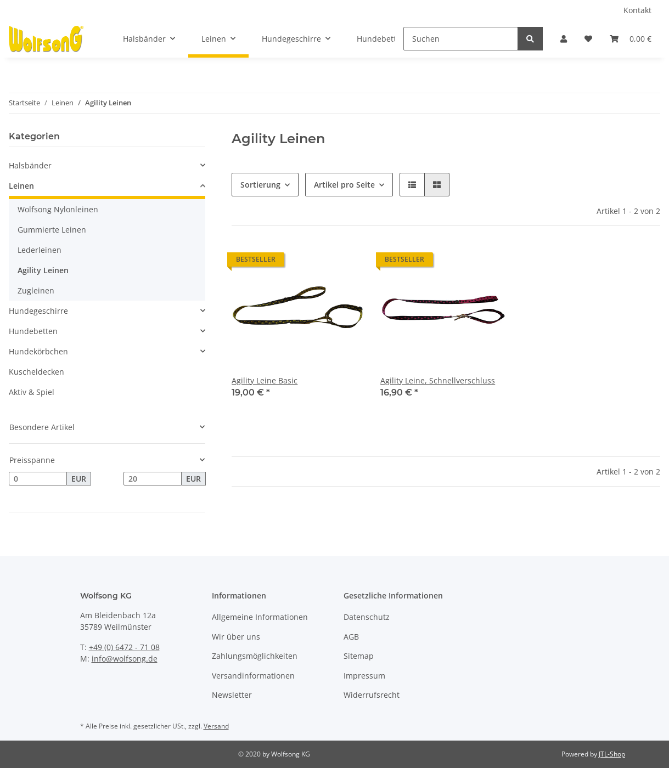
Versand (216, 726)
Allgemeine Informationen (260, 617)
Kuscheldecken (36, 371)
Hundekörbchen (38, 351)
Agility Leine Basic (264, 380)
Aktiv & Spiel (31, 392)
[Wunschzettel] (588, 39)
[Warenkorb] (630, 39)
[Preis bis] (152, 479)
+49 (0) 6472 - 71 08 (124, 647)
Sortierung (260, 184)
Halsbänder (30, 165)
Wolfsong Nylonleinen (58, 209)
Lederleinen (39, 250)
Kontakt (637, 10)
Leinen (21, 185)
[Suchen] (460, 38)
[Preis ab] (38, 479)
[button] (564, 39)
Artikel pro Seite (344, 184)
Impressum (364, 675)
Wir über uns (236, 636)
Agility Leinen (43, 270)
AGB (351, 636)
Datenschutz (367, 617)
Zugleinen (36, 290)
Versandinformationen (253, 675)
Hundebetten (33, 331)
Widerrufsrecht (372, 695)
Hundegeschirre (38, 311)
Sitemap (359, 656)
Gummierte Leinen (52, 229)
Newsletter (232, 695)
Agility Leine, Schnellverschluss (437, 380)
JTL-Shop (612, 754)
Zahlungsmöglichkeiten (254, 656)
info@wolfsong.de (125, 658)
